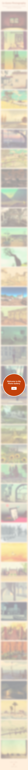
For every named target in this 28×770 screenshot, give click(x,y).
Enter (14, 388)
